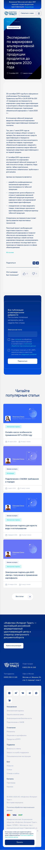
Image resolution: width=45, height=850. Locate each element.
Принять (20, 842)
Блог (8, 22)
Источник (10, 253)
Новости (17, 22)
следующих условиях (28, 354)
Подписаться (22, 361)
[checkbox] (9, 340)
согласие (18, 340)
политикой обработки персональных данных (23, 345)
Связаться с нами (27, 13)
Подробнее (29, 7)
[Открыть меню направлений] (38, 13)
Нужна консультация (13, 646)
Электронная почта (15, 330)
